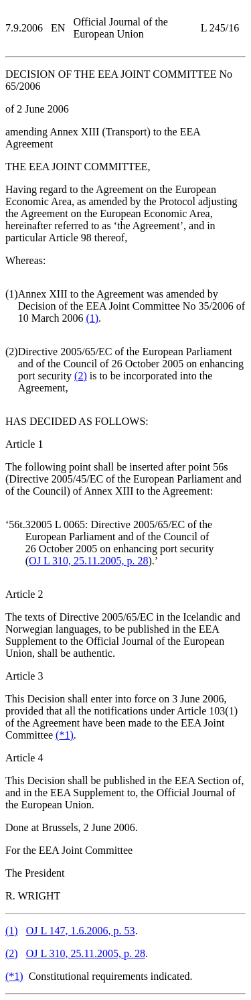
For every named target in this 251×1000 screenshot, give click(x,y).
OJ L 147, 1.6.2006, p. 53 (80, 930)
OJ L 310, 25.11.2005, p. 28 (88, 560)
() (92, 318)
